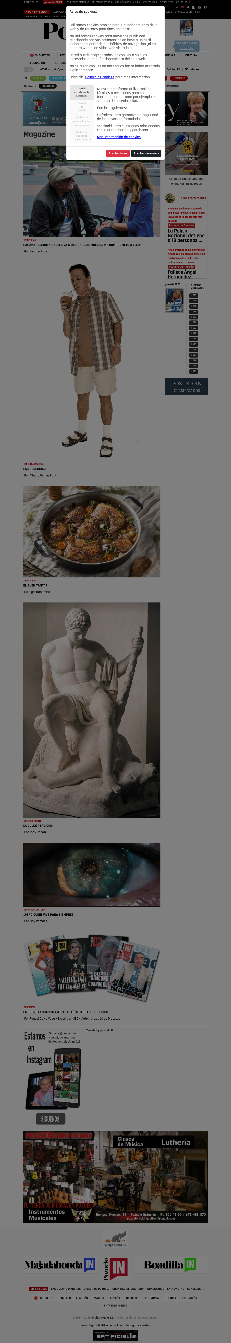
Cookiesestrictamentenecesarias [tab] (81, 92)
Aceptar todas (118, 153)
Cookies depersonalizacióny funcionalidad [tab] (81, 121)
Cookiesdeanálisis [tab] (82, 107)
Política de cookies (99, 77)
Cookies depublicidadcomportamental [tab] (82, 136)
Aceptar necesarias (146, 153)
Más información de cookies (119, 137)
